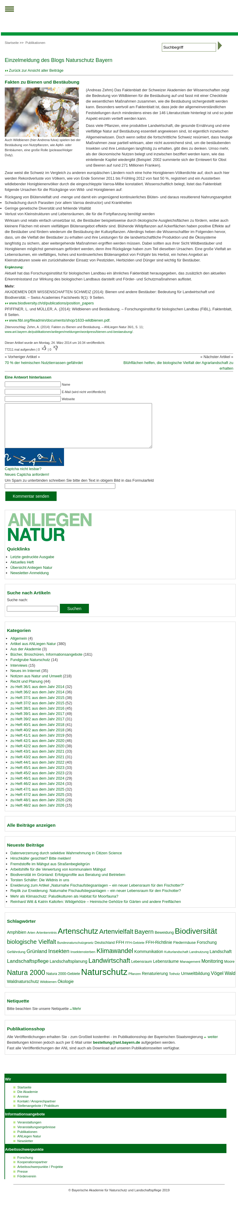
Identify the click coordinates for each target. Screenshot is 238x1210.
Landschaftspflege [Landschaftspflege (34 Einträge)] (28, 970)
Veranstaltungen (29, 1131)
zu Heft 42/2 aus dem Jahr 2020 (37, 755)
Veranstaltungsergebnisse (36, 1136)
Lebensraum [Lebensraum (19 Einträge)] (141, 970)
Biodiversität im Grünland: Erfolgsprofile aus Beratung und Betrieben (67, 883)
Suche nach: (17, 608)
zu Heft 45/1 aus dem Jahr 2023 (37, 776)
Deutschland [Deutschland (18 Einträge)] (105, 951)
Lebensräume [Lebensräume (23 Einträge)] (166, 970)
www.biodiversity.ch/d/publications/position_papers (51, 303)
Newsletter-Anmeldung (29, 582)
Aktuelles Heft (22, 571)
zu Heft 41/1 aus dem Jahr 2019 (37, 744)
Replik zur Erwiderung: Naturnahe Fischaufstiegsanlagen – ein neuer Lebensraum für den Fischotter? (95, 899)
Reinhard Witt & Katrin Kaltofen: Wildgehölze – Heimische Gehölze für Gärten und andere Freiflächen (95, 910)
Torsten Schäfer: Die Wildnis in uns (39, 889)
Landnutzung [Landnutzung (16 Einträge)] (199, 960)
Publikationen (35, 42)
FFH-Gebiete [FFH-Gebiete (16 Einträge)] (135, 951)
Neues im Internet (25, 679)
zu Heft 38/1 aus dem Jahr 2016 (37, 717)
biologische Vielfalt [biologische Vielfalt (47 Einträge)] (31, 950)
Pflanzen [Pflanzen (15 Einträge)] (135, 982)
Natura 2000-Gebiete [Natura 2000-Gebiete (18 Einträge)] (63, 983)
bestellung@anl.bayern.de (116, 1051)
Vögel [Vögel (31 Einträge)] (217, 982)
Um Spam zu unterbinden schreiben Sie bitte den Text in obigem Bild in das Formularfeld (79, 489)
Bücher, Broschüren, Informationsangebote (46, 663)
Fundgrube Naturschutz (30, 668)
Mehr (76, 1017)
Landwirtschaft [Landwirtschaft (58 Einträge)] (109, 969)
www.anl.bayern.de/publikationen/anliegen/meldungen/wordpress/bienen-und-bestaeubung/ (68, 331)
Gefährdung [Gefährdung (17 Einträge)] (16, 961)
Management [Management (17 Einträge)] (190, 970)
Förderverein (26, 1185)
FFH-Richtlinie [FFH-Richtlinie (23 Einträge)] (159, 951)
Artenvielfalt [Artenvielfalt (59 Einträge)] (116, 940)
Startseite (12, 42)
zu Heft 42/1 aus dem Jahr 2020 (37, 749)
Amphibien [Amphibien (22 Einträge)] (16, 941)
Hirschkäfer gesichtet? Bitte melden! (40, 867)
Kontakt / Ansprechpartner (36, 1110)
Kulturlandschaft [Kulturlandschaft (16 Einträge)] (176, 960)
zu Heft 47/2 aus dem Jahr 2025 (37, 803)
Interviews (19, 674)
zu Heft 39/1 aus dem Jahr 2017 (37, 722)
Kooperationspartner (32, 1171)
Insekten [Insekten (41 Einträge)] (58, 960)
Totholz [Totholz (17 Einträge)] (174, 983)
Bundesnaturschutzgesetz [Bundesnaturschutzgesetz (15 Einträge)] (75, 951)
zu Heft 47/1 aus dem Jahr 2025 (37, 798)
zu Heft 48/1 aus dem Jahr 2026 (37, 809)
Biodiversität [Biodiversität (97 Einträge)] (196, 940)
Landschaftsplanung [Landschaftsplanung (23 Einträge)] (68, 970)
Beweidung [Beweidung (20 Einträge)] (164, 941)
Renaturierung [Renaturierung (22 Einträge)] (155, 982)
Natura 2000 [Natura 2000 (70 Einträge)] (26, 981)
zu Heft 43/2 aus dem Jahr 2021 (37, 766)
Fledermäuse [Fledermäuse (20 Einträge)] (184, 951)
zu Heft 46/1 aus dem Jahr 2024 (37, 787)
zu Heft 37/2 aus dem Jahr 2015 (37, 712)
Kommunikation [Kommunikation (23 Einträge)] (148, 960)
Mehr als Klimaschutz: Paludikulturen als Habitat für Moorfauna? (64, 905)
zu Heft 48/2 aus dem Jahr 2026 (37, 814)
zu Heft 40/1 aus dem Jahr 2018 (37, 733)
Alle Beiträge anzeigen (31, 834)
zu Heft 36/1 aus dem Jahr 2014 (37, 695)
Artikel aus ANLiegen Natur (33, 652)
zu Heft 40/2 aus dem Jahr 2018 (37, 739)
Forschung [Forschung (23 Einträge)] (207, 951)
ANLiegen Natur (29, 1145)
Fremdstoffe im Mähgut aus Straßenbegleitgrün (50, 873)
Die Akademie (27, 1100)
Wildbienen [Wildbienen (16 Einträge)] (48, 990)
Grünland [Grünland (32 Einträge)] (36, 960)
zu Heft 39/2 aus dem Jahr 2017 (37, 728)
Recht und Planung (26, 690)
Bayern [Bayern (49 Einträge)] (144, 940)
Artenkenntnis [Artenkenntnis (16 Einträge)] (46, 941)
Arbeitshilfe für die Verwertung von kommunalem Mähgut (58, 878)
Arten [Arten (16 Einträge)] (31, 941)
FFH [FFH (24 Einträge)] (120, 951)
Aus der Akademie (25, 658)
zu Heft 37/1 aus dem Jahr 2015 (37, 706)
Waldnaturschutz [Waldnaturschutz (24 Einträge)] (23, 990)
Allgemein (18, 647)
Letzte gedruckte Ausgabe (32, 566)
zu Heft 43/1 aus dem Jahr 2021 (37, 760)
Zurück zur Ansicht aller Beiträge (36, 70)
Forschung (25, 1166)
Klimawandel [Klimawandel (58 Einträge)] (114, 959)
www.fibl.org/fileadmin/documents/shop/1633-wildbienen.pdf (59, 320)
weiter (212, 1045)
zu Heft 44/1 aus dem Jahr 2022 (37, 771)
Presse (22, 1180)
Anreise (23, 1105)
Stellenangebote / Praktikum (38, 1114)
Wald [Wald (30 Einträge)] (230, 982)
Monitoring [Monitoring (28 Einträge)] (212, 970)
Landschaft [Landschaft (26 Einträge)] (220, 960)
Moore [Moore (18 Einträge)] (229, 970)
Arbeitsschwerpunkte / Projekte (40, 1175)
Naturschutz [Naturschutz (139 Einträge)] (104, 981)
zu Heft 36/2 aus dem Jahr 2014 (37, 701)
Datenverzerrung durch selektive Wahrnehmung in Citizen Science (66, 862)
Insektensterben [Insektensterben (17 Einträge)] (83, 961)
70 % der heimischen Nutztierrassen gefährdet (44, 362)
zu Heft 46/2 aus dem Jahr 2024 (37, 792)
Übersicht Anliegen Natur (31, 576)
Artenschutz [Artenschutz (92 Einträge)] (78, 940)
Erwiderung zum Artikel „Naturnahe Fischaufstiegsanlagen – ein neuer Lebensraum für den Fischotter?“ (97, 894)
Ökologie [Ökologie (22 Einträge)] (65, 990)
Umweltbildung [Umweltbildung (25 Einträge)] (195, 982)
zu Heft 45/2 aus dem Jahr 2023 (37, 782)
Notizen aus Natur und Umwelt (36, 685)
